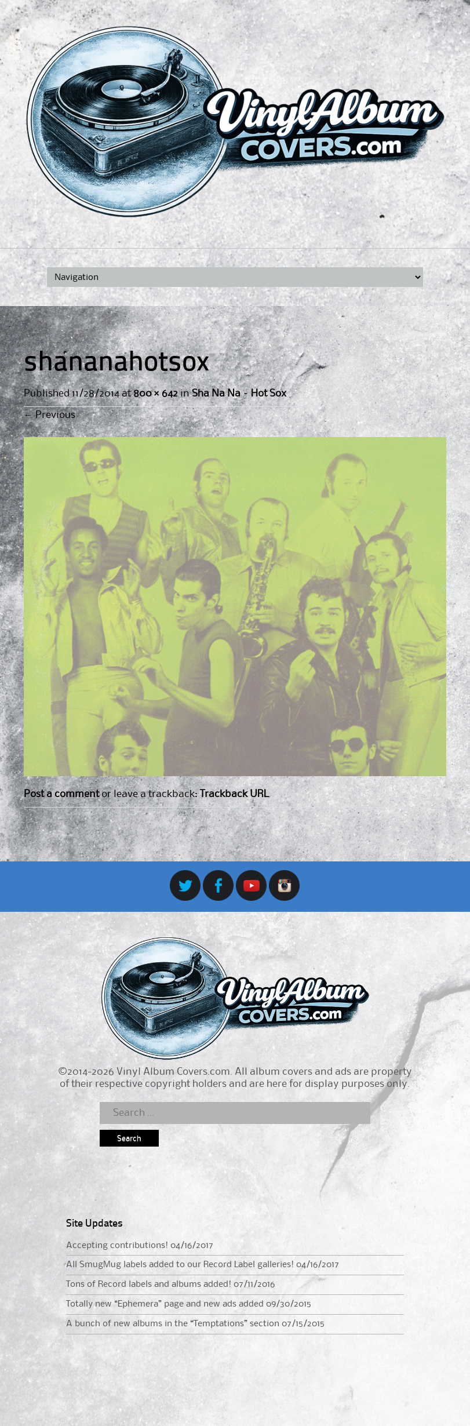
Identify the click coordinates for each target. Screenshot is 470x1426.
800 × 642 (155, 393)
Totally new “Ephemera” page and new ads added (165, 1304)
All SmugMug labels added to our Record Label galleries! (180, 1265)
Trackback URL (234, 794)
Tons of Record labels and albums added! (148, 1285)
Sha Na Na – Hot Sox (239, 393)
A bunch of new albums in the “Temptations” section (172, 1324)
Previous (49, 415)
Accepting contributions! (117, 1246)
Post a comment (61, 794)
